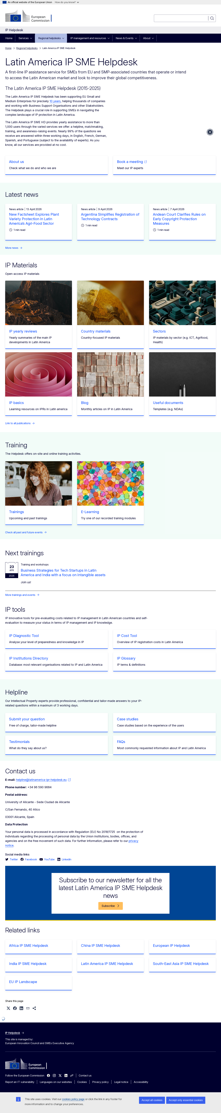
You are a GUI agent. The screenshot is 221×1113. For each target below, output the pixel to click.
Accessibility (141, 1082)
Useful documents (168, 403)
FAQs (121, 742)
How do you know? (67, 2)
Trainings (16, 512)
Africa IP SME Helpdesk (28, 945)
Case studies (127, 719)
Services (23, 38)
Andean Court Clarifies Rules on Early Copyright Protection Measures (179, 219)
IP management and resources (88, 38)
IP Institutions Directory (28, 658)
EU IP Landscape (23, 982)
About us (16, 162)
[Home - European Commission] (31, 16)
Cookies (82, 1082)
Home (8, 38)
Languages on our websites (56, 1082)
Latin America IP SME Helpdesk (107, 964)
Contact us (85, 1075)
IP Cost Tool (127, 636)
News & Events (125, 38)
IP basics (16, 403)
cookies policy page (73, 1099)
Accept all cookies (152, 1100)
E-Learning (90, 512)
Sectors (159, 331)
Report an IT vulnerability (19, 1082)
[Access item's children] (32, 38)
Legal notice (121, 1082)
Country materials (95, 331)
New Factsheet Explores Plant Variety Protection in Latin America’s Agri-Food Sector (34, 219)
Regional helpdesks (49, 38)
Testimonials (19, 742)
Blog (84, 403)
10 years (55, 101)
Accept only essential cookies (186, 1100)
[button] (8, 1008)
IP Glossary (126, 658)
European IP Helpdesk (171, 945)
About (146, 38)
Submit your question (27, 719)
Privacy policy (100, 1082)
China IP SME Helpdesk (100, 945)
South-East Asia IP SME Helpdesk (181, 964)
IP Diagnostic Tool (24, 636)
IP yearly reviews (23, 331)
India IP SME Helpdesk (28, 964)
